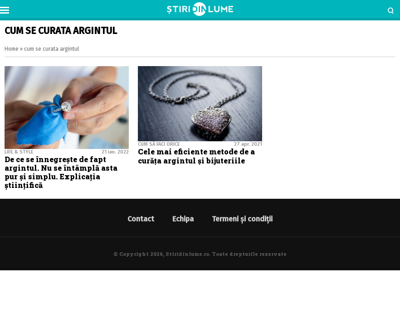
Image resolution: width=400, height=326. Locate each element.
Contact (140, 219)
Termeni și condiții (242, 219)
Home (12, 49)
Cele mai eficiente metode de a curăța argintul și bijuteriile (196, 156)
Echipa (183, 219)
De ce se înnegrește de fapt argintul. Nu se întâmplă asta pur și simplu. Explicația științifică (61, 172)
